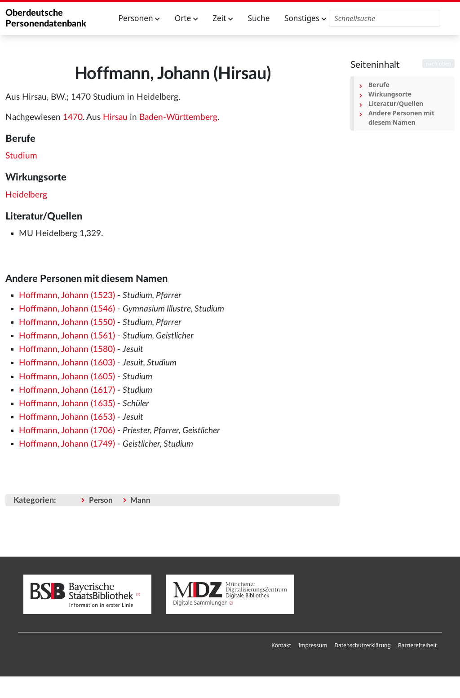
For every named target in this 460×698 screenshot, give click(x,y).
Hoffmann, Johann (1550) (67, 322)
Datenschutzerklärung (362, 645)
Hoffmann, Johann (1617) (67, 390)
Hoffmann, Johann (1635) (67, 403)
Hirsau (115, 117)
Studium (21, 156)
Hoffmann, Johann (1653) (67, 417)
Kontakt (281, 645)
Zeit (222, 18)
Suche (259, 18)
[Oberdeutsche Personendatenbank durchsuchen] (385, 18)
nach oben (438, 63)
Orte (186, 18)
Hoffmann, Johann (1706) (67, 430)
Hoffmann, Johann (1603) (67, 363)
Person (101, 500)
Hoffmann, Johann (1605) (67, 377)
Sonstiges (305, 18)
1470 (73, 117)
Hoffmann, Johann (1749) (67, 444)
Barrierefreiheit (417, 645)
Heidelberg (26, 195)
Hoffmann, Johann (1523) (67, 295)
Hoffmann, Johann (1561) (67, 336)
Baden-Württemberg (178, 117)
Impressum (312, 645)
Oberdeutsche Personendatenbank (45, 18)
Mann (140, 500)
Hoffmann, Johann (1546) (67, 309)
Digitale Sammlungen (200, 602)
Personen (139, 18)
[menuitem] (281, 645)
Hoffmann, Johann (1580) (67, 349)
